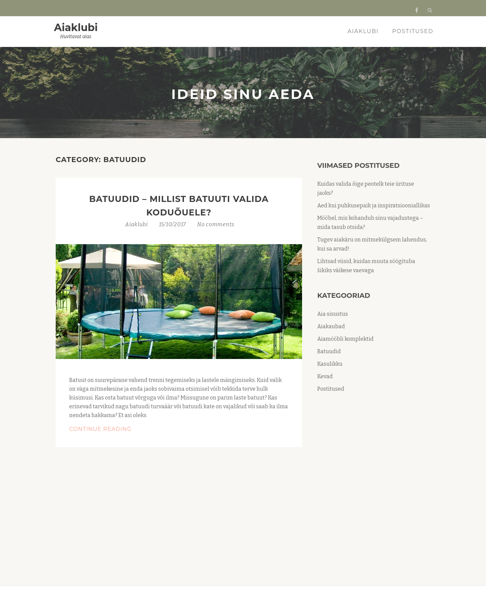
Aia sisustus (332, 314)
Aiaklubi (76, 27)
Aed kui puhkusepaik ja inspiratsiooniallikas (373, 205)
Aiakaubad (331, 326)
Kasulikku (330, 364)
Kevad (325, 376)
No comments (216, 224)
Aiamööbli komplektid (345, 339)
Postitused (412, 31)
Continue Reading (121, 429)
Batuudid (329, 351)
